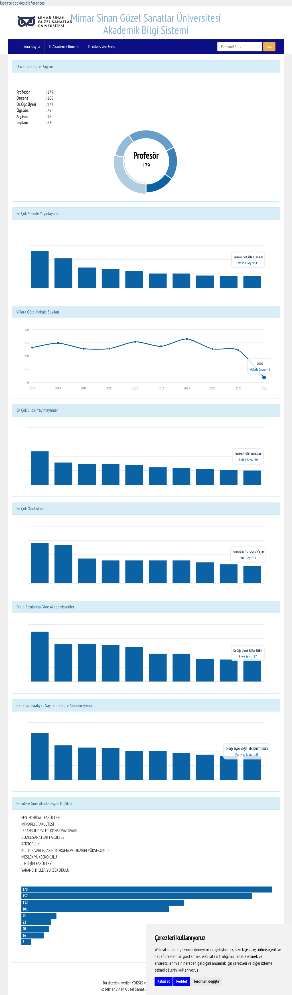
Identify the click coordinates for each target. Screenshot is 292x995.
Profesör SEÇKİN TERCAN (248, 257)
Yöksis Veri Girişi (101, 46)
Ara (269, 46)
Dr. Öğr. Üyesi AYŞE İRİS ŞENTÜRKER (247, 749)
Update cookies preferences (22, 3)
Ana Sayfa (30, 46)
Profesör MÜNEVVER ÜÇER (248, 552)
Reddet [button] (181, 981)
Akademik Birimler (64, 46)
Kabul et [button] (163, 981)
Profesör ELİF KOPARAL (248, 454)
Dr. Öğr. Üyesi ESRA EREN (247, 650)
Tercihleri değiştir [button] (206, 981)
